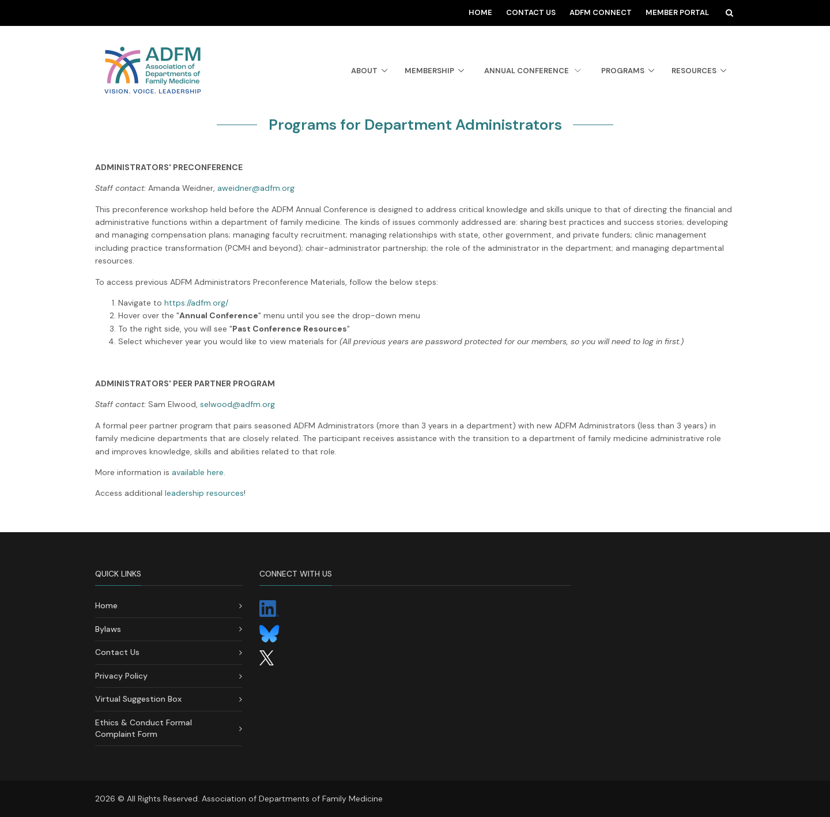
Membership (429, 71)
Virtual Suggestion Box (138, 699)
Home (480, 12)
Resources (693, 71)
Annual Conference (532, 71)
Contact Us (531, 12)
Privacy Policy (121, 676)
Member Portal (677, 12)
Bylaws (108, 629)
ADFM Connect (600, 12)
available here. (198, 472)
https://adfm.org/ (196, 303)
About (364, 71)
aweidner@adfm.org (256, 188)
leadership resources (204, 493)
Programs (622, 71)
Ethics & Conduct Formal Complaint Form (143, 728)
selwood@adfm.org (237, 404)
